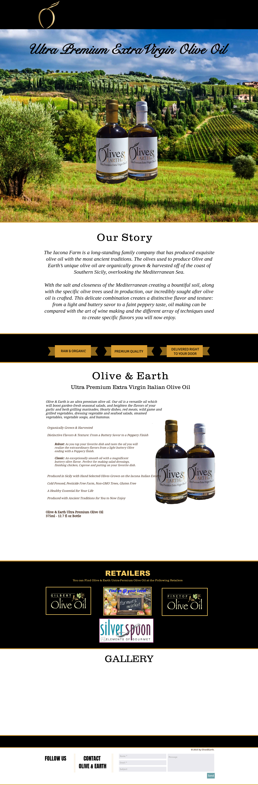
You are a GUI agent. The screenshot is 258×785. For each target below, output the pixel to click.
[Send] (211, 776)
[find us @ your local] (127, 591)
